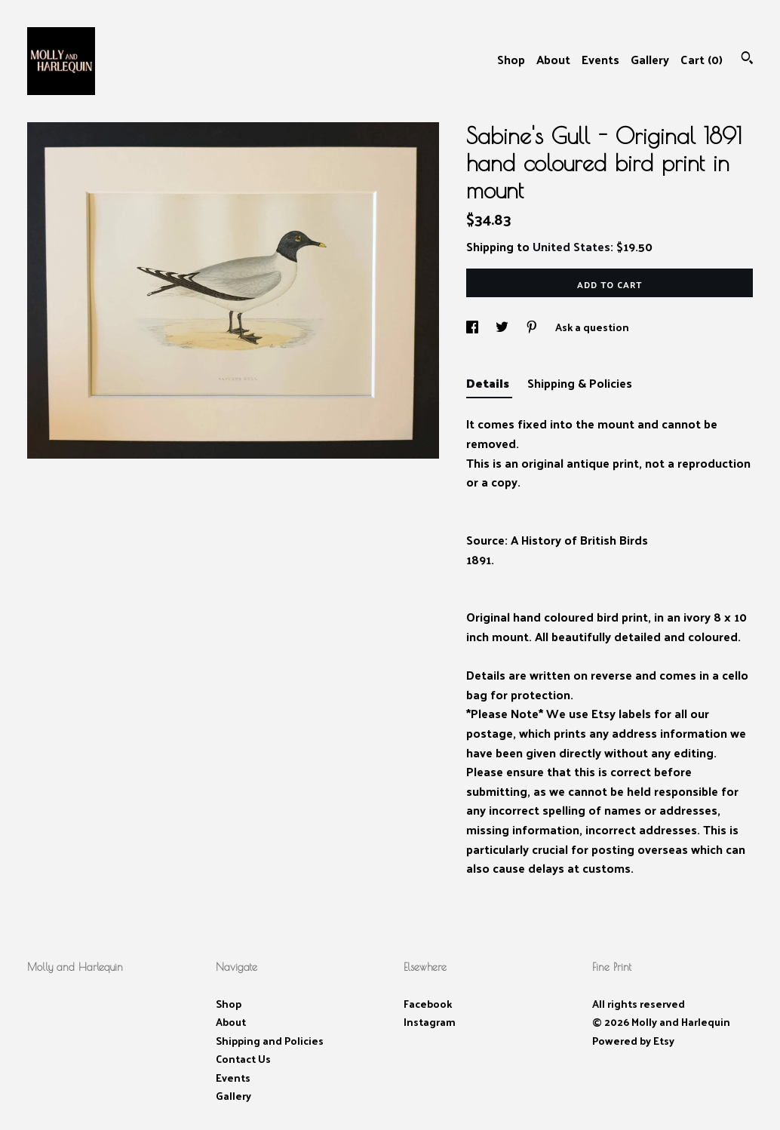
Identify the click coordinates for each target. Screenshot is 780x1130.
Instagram (430, 1021)
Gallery (650, 59)
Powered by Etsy (633, 1040)
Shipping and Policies (270, 1040)
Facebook (428, 1003)
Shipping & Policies (579, 383)
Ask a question (592, 327)
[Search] (747, 59)
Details (489, 383)
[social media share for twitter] (503, 327)
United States (571, 246)
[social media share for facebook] (473, 327)
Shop (511, 59)
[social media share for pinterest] (533, 327)
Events (600, 59)
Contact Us (243, 1058)
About (553, 59)
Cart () (701, 59)
